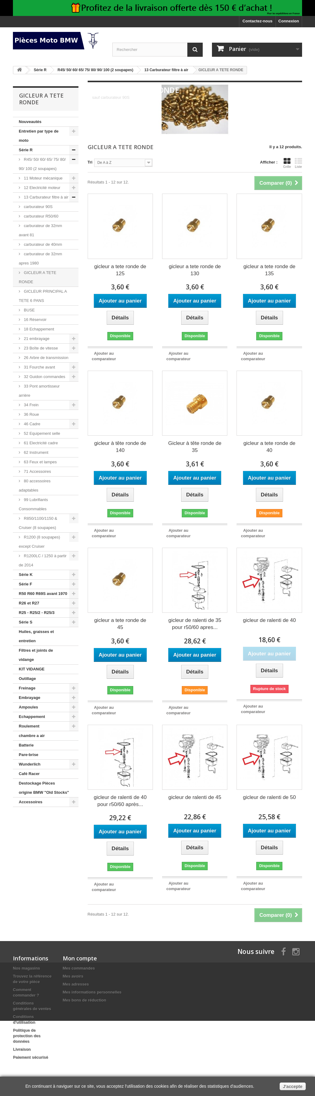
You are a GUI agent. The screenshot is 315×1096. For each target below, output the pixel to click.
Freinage (27, 688)
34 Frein (30, 405)
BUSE (29, 310)
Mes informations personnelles (92, 992)
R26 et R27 (29, 603)
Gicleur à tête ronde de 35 (194, 446)
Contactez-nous (257, 21)
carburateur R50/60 (40, 216)
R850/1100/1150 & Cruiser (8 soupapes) (38, 523)
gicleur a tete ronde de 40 (269, 446)
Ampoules (28, 707)
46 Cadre (31, 424)
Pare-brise (28, 754)
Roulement (29, 726)
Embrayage (29, 697)
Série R (26, 150)
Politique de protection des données (27, 1036)
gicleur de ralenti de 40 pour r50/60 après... (120, 800)
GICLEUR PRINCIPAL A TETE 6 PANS (43, 296)
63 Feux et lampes (40, 462)
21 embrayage (36, 338)
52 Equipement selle (41, 433)
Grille (287, 162)
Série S (25, 622)
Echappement (32, 716)
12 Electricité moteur (41, 187)
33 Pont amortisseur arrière (39, 391)
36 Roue (31, 414)
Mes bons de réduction (84, 1000)
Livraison (22, 1049)
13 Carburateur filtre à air (45, 197)
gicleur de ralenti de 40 (269, 620)
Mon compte (80, 958)
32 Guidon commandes (44, 376)
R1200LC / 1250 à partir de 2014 (42, 560)
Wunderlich (30, 764)
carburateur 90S (38, 206)
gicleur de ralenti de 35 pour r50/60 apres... (194, 623)
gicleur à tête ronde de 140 (120, 446)
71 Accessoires (37, 471)
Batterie (26, 745)
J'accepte (292, 1086)
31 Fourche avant (39, 367)
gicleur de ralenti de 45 (194, 797)
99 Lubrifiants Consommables (33, 504)
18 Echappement (38, 329)
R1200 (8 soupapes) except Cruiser (39, 542)
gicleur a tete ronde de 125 (120, 270)
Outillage (27, 678)
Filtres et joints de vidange (36, 655)
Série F (25, 584)
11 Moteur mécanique (42, 178)
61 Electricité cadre (40, 443)
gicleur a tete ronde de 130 (195, 270)
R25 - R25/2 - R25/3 (36, 612)
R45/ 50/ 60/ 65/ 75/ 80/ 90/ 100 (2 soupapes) (42, 164)
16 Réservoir (34, 319)
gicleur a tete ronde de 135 (269, 270)
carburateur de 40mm (42, 244)
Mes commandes (79, 968)
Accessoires (30, 802)
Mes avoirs (73, 976)
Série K (26, 574)
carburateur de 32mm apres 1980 (40, 258)
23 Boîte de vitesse (40, 348)
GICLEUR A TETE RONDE (37, 277)
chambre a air (32, 735)
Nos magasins (26, 968)
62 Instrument (35, 452)
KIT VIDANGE (32, 669)
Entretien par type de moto (38, 136)
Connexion (288, 21)
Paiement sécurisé (30, 1057)
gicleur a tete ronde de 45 (120, 623)
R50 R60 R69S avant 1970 (43, 593)
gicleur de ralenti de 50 (269, 797)
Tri (90, 162)
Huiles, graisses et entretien (36, 636)
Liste (298, 162)
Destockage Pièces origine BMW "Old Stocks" (44, 788)
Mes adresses (76, 984)
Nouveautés (30, 121)
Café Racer (29, 773)
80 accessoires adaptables (34, 485)
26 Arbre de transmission (45, 357)
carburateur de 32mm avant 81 (40, 230)
